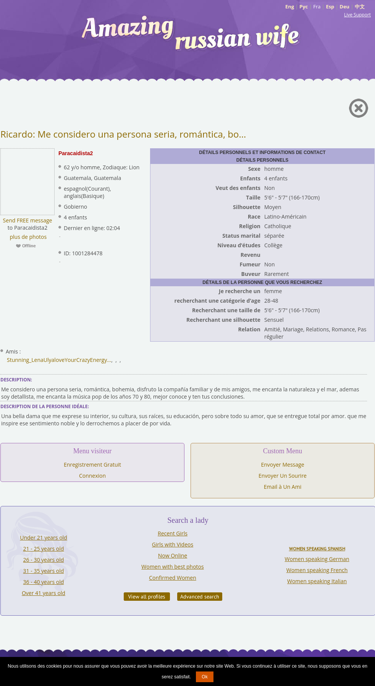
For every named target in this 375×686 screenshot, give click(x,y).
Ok (204, 677)
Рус (303, 6)
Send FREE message (27, 220)
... (109, 359)
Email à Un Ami (282, 486)
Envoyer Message (282, 464)
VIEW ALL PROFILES (147, 596)
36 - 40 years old (43, 581)
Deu (344, 6)
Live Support (357, 14)
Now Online (172, 555)
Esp (330, 6)
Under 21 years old (43, 537)
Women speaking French (317, 570)
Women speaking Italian (317, 581)
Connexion (92, 475)
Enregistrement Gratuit (92, 464)
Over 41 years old (43, 593)
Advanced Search (199, 596)
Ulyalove (54, 359)
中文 (360, 6)
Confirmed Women (172, 577)
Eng (289, 6)
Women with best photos (172, 566)
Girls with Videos (172, 544)
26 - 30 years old (43, 559)
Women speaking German (317, 559)
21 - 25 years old (43, 548)
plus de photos (27, 236)
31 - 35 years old (43, 570)
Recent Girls (173, 533)
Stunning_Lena (25, 359)
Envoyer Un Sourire (283, 475)
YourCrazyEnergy (86, 359)
